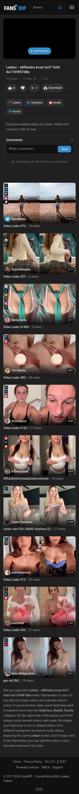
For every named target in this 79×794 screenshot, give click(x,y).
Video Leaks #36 (14, 630)
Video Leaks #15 (14, 579)
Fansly (14, 111)
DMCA (46, 767)
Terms (17, 761)
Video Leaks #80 (14, 377)
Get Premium (39, 51)
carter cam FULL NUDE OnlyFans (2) (27, 529)
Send (64, 149)
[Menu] (71, 7)
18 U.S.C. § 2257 (55, 761)
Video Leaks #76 (14, 226)
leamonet (17, 623)
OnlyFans (35, 102)
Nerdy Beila (19, 320)
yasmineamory (21, 572)
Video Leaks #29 (14, 276)
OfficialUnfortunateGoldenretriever (26, 478)
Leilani (14, 102)
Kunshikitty (18, 219)
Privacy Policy (33, 761)
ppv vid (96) (11, 680)
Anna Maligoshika (23, 673)
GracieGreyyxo (20, 269)
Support (57, 767)
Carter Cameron (21, 522)
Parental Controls (27, 767)
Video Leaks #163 (15, 428)
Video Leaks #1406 (16, 327)
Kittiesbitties (19, 471)
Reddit (55, 102)
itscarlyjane (19, 421)
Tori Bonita (18, 370)
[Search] (60, 7)
